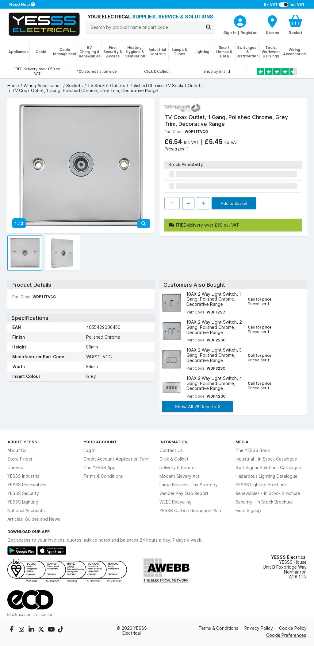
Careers (15, 467)
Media (242, 441)
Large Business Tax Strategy (188, 484)
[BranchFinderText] (272, 25)
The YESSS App (99, 467)
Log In (89, 450)
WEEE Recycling (175, 502)
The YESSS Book (253, 450)
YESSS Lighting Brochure (261, 484)
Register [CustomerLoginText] (248, 32)
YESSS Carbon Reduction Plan (190, 510)
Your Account (100, 441)
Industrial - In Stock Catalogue (266, 459)
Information (173, 441)
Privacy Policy (258, 628)
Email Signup (248, 510)
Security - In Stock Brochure (264, 502)
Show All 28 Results (197, 406)
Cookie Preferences (286, 635)
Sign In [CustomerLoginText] (230, 32)
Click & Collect (174, 459)
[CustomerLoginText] (240, 21)
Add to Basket (234, 203)
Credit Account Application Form (116, 459)
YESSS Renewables (26, 484)
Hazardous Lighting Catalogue (266, 476)
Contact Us (171, 450)
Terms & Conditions (103, 476)
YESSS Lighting (22, 502)
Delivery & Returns (178, 467)
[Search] (208, 27)
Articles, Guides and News (33, 519)
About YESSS (22, 441)
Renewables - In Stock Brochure (268, 493)
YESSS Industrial (23, 476)
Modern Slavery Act (179, 476)
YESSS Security (23, 493)
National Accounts (26, 510)
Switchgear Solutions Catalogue (268, 467)
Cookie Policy (293, 628)
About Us (16, 450)
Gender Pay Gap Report (184, 493)
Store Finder (20, 459)
